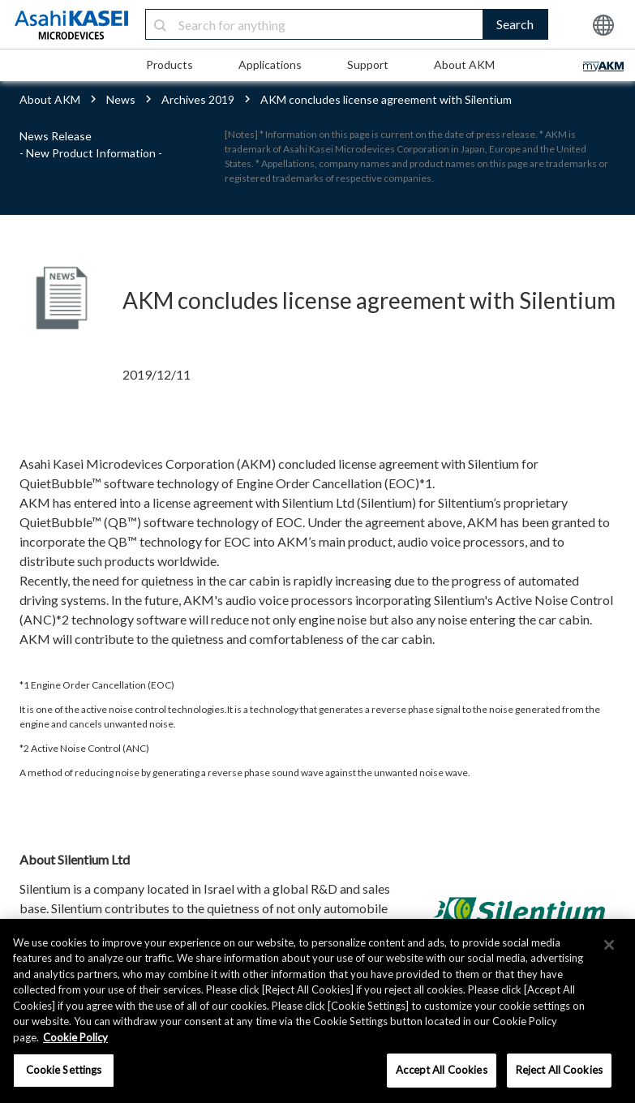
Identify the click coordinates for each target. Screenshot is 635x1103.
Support (367, 64)
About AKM (464, 64)
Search (515, 24)
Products (169, 64)
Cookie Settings (64, 1069)
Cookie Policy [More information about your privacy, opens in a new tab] (75, 1037)
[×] (609, 945)
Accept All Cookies (441, 1069)
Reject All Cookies (559, 1069)
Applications (270, 64)
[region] (317, 1011)
